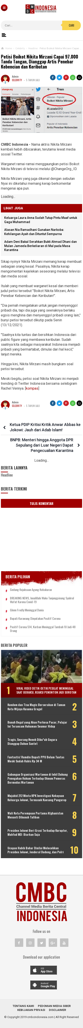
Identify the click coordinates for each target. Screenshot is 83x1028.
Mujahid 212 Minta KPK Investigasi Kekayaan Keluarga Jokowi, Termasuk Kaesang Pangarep (37, 798)
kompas (32, 388)
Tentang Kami (23, 1006)
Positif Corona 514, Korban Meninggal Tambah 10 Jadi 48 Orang (42, 629)
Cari (71, 25)
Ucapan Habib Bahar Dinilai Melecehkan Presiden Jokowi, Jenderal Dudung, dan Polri (36, 850)
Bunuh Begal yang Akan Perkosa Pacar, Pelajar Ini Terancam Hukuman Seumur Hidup (37, 724)
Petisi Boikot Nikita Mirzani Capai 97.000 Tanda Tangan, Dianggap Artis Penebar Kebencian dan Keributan (39, 61)
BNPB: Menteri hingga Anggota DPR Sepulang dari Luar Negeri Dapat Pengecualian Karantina (41, 445)
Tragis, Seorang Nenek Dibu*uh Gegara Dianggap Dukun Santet (32, 741)
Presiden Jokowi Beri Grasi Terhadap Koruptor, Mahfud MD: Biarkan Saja (38, 832)
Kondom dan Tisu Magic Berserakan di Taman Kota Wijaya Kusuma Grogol (36, 707)
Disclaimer (57, 1010)
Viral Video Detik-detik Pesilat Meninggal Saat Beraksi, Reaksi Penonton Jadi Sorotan (46, 690)
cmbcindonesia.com (40, 1017)
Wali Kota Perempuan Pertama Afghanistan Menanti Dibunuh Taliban (35, 815)
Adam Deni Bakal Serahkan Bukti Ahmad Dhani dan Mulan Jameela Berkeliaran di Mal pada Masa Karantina (40, 246)
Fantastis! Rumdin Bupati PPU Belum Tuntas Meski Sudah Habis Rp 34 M (36, 759)
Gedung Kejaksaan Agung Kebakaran (31, 590)
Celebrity (17, 80)
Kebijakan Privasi (31, 1010)
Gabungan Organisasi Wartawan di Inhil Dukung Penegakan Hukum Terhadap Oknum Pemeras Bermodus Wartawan (38, 778)
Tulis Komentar (41, 503)
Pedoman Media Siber (54, 1006)
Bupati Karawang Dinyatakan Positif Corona (35, 618)
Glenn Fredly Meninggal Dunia (27, 610)
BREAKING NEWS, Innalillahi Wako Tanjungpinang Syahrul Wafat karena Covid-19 (42, 600)
